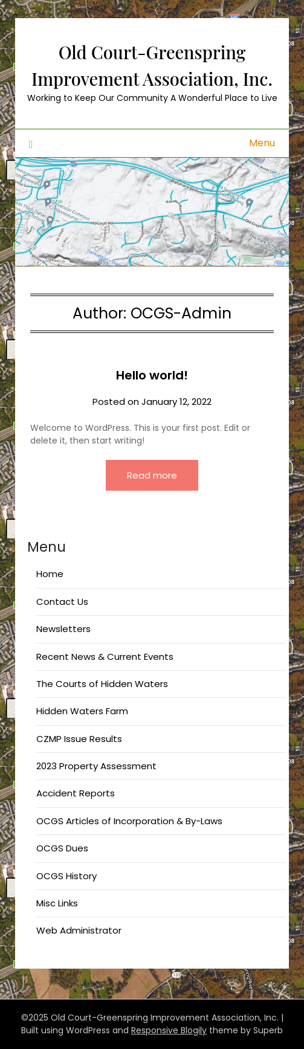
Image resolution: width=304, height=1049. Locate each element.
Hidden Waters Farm (82, 711)
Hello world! (152, 375)
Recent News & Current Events (104, 656)
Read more (152, 475)
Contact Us (62, 601)
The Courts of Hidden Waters (102, 683)
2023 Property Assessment (96, 766)
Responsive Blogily (169, 1030)
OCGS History (66, 876)
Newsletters (63, 628)
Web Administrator (78, 930)
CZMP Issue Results (79, 738)
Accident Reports (75, 793)
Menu (262, 143)
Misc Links (57, 903)
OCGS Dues (62, 848)
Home (49, 573)
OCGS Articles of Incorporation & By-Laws (129, 821)
